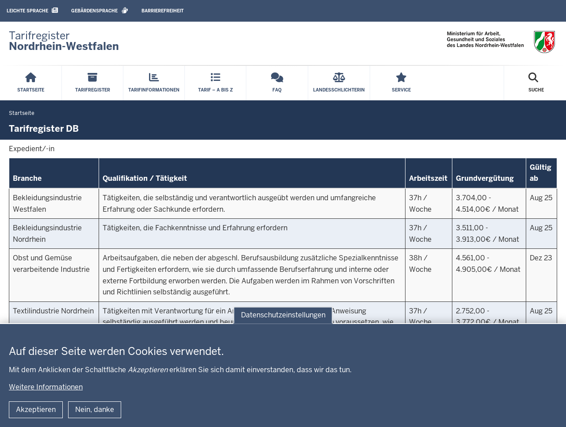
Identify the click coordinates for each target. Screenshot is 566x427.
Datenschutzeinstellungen (283, 315)
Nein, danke (94, 409)
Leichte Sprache (32, 10)
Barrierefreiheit (163, 11)
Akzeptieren (36, 409)
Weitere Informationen (46, 387)
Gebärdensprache (99, 10)
